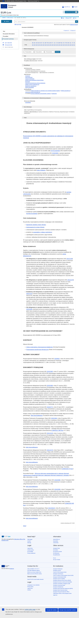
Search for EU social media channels (35, 579)
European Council (57, 570)
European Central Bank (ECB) (59, 577)
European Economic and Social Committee (62, 582)
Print (74, 18)
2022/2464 (54, 418)
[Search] (76, 21)
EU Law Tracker (56, 559)
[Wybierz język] (29, 52)
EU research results (57, 551)
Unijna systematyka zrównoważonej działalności (39, 347)
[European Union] (5, 566)
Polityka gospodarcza (65, 90)
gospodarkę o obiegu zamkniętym (42, 232)
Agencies (55, 595)
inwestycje (27, 75)
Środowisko (54, 93)
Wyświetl (58, 51)
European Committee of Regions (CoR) (61, 583)
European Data (56, 548)
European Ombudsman (58, 586)
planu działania (41, 170)
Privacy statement (31, 553)
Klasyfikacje (26, 65)
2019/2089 (57, 489)
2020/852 (57, 358)
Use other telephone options (33, 570)
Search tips (18, 24)
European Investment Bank (59, 585)
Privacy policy (30, 586)
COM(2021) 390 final (57, 430)
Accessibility (30, 551)
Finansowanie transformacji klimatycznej (37, 349)
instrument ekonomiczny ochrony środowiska (35, 83)
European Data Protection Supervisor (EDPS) (63, 588)
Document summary (8, 39)
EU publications (56, 554)
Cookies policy (30, 550)
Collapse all (72, 30)
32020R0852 (28, 102)
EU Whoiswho (56, 553)
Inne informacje (27, 107)
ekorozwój (27, 81)
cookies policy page (29, 609)
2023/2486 (29, 309)
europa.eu (12, 568)
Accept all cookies (52, 610)
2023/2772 (50, 407)
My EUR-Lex (66, 7)
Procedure (5, 36)
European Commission (58, 573)
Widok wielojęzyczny (28, 48)
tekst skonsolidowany (32, 447)
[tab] (49, 33)
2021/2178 (70, 280)
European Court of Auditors (59, 578)
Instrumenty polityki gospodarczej (32, 92)
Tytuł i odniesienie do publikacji (31, 33)
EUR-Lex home (10, 17)
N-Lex (54, 558)
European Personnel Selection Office (61, 591)
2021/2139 (69, 258)
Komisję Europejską (31, 213)
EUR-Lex (6, 12)
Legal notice (30, 548)
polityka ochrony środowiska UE (32, 84)
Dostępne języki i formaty (29, 39)
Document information (9, 34)
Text (4, 31)
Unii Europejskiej (55, 150)
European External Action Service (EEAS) (62, 580)
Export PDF (69, 18)
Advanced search (74, 24)
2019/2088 (55, 153)
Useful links (55, 542)
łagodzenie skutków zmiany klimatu (36, 224)
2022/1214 (29, 293)
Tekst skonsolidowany (37, 415)
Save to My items (7, 47)
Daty (24, 56)
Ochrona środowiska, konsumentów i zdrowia (41, 93)
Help (62, 18)
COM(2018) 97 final (67, 468)
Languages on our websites (33, 585)
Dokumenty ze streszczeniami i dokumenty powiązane (36, 98)
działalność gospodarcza (30, 86)
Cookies (29, 589)
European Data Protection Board (60, 590)
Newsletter (55, 541)
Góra (25, 526)
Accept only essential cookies (68, 610)
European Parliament (57, 568)
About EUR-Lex (56, 539)
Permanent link (7, 45)
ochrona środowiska (29, 78)
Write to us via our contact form (34, 572)
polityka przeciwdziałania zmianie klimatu (34, 80)
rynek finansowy (28, 77)
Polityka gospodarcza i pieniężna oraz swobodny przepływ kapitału (45, 90)
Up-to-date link (7, 42)
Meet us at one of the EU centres (34, 573)
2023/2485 (50, 371)
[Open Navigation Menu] (6, 21)
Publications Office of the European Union (62, 593)
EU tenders (55, 550)
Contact (29, 541)
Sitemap (29, 542)
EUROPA (4, 17)
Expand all (66, 30)
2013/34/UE (51, 508)
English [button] (74, 7)
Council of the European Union (59, 572)
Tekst (24, 117)
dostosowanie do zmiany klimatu (35, 227)
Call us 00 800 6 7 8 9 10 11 (33, 568)
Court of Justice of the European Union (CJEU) (63, 575)
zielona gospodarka (29, 87)
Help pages (29, 539)
